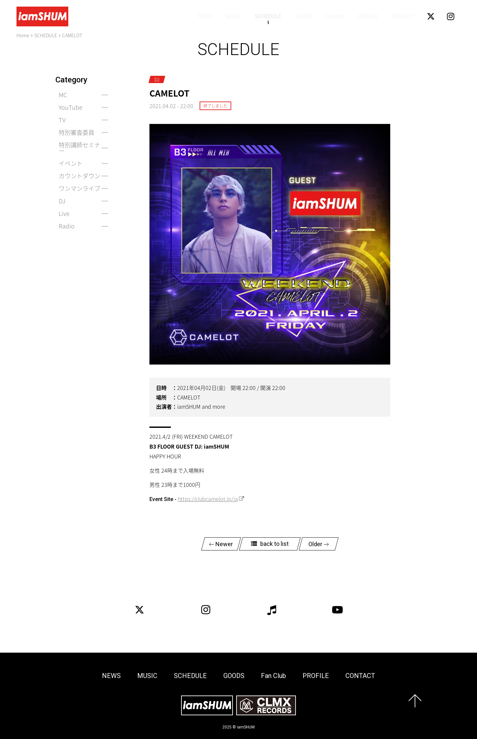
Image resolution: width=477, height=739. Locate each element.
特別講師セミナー (79, 147)
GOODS (303, 16)
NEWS (205, 16)
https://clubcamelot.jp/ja (208, 499)
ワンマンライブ (79, 188)
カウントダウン (79, 175)
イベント (70, 163)
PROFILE (368, 16)
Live (64, 213)
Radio (67, 226)
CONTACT (403, 16)
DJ (62, 200)
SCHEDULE (268, 16)
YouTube (70, 107)
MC (63, 94)
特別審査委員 (76, 132)
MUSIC (234, 16)
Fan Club (335, 16)
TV (62, 119)
